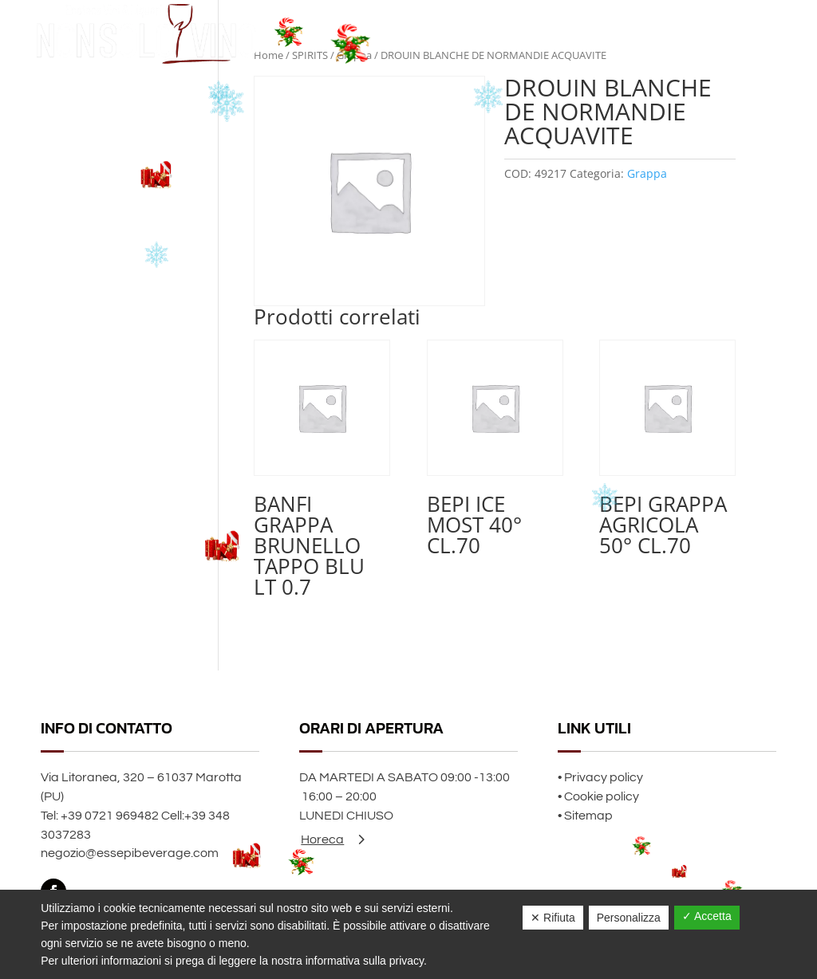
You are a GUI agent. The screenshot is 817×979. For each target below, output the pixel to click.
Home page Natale (613, 33)
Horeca (322, 839)
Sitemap (588, 815)
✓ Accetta (707, 916)
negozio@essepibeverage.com (130, 853)
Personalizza (629, 917)
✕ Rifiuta (553, 917)
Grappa (647, 173)
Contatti (753, 33)
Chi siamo (696, 33)
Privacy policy (603, 777)
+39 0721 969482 (110, 815)
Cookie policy (601, 796)
